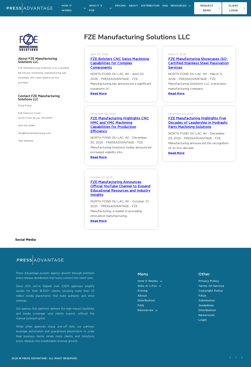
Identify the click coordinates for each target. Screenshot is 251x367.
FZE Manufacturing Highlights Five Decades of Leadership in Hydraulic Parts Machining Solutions (198, 123)
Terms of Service (211, 286)
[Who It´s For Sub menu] (110, 8)
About (133, 6)
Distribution (150, 6)
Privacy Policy (208, 281)
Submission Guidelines (206, 303)
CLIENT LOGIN (237, 8)
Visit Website (25, 141)
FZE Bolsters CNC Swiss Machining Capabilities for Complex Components (119, 63)
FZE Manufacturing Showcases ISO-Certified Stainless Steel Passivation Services (198, 63)
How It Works (67, 8)
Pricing (120, 6)
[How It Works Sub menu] (85, 8)
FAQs (202, 296)
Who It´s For (95, 8)
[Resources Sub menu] (189, 6)
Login (202, 320)
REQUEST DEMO (210, 8)
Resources (178, 6)
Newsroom (206, 315)
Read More (98, 93)
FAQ (165, 6)
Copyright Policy (210, 291)
